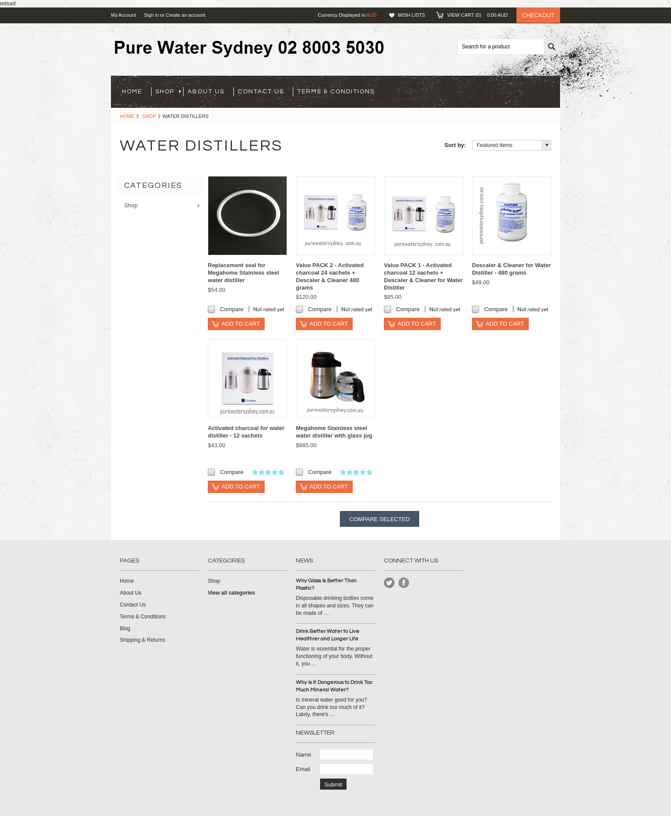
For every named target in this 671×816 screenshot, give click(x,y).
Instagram (403, 582)
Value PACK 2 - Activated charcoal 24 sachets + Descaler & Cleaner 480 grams (330, 276)
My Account (123, 15)
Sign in (151, 15)
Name (303, 754)
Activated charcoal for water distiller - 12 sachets (246, 432)
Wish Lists (411, 15)
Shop (168, 91)
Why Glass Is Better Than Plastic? (326, 584)
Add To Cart (240, 323)
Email (303, 769)
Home (127, 116)
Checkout (538, 15)
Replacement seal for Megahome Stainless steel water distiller (243, 272)
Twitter (389, 582)
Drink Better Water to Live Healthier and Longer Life (327, 635)
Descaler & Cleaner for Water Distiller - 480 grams (511, 269)
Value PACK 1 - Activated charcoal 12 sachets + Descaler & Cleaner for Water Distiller (423, 276)
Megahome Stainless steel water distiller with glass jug (334, 432)
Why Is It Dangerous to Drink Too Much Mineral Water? (334, 686)
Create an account (185, 15)
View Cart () (477, 15)
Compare (231, 309)
